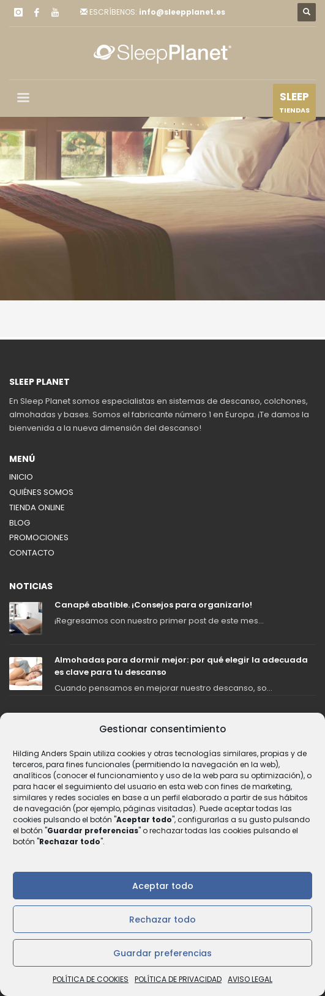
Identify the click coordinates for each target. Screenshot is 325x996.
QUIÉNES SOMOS (41, 492)
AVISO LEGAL (250, 979)
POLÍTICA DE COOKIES (91, 979)
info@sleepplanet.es (182, 12)
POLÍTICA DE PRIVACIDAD (178, 979)
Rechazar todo (162, 919)
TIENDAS (294, 104)
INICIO (21, 477)
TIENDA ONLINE (37, 507)
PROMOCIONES (39, 537)
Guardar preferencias (162, 953)
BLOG (19, 523)
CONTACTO (31, 553)
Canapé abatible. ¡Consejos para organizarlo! (153, 605)
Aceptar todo (162, 886)
